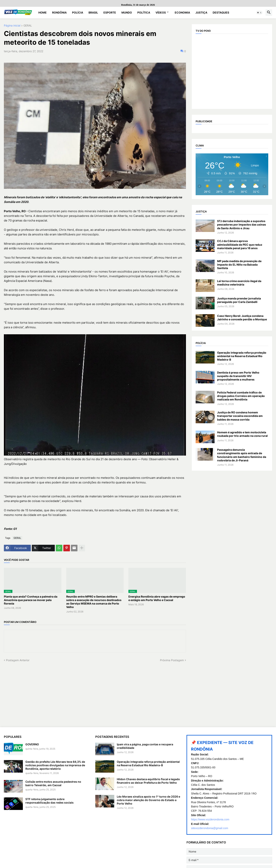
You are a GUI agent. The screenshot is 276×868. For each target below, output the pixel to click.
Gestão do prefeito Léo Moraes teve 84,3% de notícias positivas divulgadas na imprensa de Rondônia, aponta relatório (55, 765)
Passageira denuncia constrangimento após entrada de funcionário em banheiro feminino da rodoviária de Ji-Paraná (241, 455)
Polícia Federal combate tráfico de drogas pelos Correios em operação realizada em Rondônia (241, 396)
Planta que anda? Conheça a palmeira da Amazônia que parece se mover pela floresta (30, 600)
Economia (182, 12)
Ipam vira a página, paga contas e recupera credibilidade (145, 746)
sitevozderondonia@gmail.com (209, 828)
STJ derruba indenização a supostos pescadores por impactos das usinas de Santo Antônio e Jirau (241, 224)
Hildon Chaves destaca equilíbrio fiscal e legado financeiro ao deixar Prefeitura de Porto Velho (148, 780)
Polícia (77, 12)
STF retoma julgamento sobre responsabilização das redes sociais (49, 800)
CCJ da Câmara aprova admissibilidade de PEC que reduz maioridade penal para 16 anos (239, 244)
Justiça (201, 12)
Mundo (126, 12)
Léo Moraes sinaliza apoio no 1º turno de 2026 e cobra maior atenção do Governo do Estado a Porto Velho (148, 800)
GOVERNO (32, 744)
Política (143, 12)
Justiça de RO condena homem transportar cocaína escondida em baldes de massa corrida (240, 416)
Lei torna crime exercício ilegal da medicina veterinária (239, 282)
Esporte (109, 12)
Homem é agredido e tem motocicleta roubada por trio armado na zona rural (242, 434)
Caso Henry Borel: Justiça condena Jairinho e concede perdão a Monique (242, 317)
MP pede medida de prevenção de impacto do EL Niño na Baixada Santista (239, 264)
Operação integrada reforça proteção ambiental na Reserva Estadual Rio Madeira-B (241, 356)
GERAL (27, 25)
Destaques (221, 12)
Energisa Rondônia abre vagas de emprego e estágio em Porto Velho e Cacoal (156, 598)
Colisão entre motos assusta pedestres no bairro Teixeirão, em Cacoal (53, 783)
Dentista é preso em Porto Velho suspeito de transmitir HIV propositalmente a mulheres (238, 376)
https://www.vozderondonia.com (210, 819)
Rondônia (59, 12)
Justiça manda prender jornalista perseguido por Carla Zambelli (239, 300)
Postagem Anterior (17, 660)
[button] (259, 13)
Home (42, 12)
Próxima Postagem (172, 660)
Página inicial (12, 25)
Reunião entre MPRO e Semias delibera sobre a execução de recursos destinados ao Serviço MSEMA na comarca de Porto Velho (93, 602)
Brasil (93, 12)
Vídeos (161, 12)
